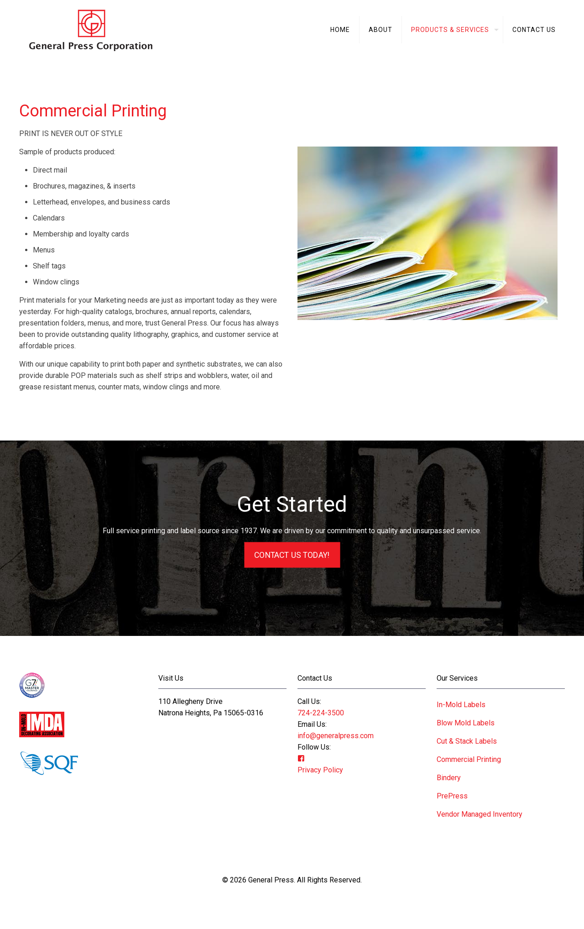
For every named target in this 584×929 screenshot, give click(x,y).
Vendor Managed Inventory (479, 814)
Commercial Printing (469, 759)
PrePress (452, 796)
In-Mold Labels (461, 704)
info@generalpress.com (335, 735)
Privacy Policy (320, 770)
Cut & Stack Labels (467, 741)
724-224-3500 (320, 713)
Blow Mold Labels (466, 723)
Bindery (449, 777)
